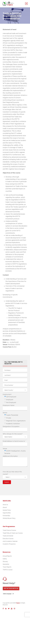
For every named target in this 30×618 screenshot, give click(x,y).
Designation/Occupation (11, 426)
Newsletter (6, 564)
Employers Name (8, 405)
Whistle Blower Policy (9, 518)
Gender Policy (7, 510)
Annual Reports (7, 556)
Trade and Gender (8, 536)
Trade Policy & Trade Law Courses (13, 533)
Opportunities (7, 513)
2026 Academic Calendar (10, 541)
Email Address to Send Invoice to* (14, 441)
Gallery (5, 559)
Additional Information (10, 456)
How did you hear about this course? (12, 473)
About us (5, 504)
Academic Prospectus (9, 544)
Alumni (5, 507)
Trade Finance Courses (9, 530)
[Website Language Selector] (8, 593)
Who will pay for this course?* (13, 434)
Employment (7, 394)
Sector (5, 412)
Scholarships (6, 515)
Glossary (5, 561)
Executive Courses (8, 538)
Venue (5, 448)
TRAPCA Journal (7, 569)
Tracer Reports (7, 567)
